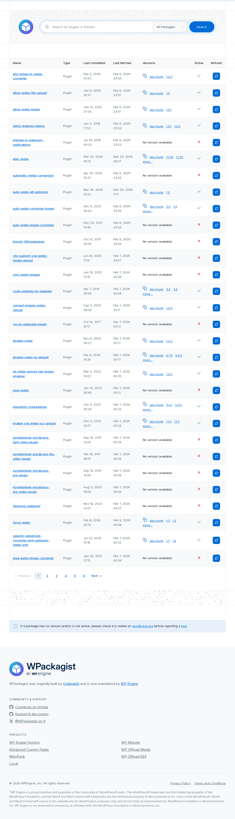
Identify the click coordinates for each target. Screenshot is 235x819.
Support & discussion (28, 714)
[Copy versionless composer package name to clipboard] (145, 77)
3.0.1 (169, 405)
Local (13, 763)
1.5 (168, 192)
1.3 (168, 520)
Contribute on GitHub (28, 707)
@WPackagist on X (27, 721)
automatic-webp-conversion (33, 175)
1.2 (174, 520)
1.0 (168, 93)
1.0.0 (177, 126)
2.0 (168, 206)
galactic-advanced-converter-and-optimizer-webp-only (31, 540)
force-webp (21, 522)
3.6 (168, 289)
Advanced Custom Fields (29, 749)
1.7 (168, 541)
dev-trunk (156, 77)
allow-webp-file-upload (30, 93)
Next (94, 576)
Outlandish (71, 684)
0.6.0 (178, 355)
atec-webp (21, 159)
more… (148, 161)
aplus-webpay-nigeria (29, 126)
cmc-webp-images (26, 274)
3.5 (175, 289)
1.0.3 (169, 341)
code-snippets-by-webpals (32, 291)
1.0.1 (168, 110)
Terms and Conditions (210, 783)
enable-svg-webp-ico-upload (34, 423)
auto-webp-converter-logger (33, 208)
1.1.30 (169, 157)
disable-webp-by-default (31, 357)
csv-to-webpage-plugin (30, 324)
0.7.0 (169, 355)
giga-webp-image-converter (33, 558)
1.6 (174, 541)
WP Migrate (130, 742)
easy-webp (21, 390)
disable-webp (23, 340)
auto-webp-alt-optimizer (30, 192)
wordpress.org (142, 626)
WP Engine (129, 684)
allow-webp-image (26, 109)
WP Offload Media (135, 749)
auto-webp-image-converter (33, 225)
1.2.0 (169, 77)
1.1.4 (168, 421)
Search (202, 27)
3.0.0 (178, 405)
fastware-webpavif (26, 506)
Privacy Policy (180, 783)
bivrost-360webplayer (29, 241)
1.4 (175, 206)
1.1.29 (179, 157)
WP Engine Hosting (24, 742)
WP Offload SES (134, 756)
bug (184, 626)
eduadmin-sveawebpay (30, 407)
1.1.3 (176, 421)
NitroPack (17, 756)
